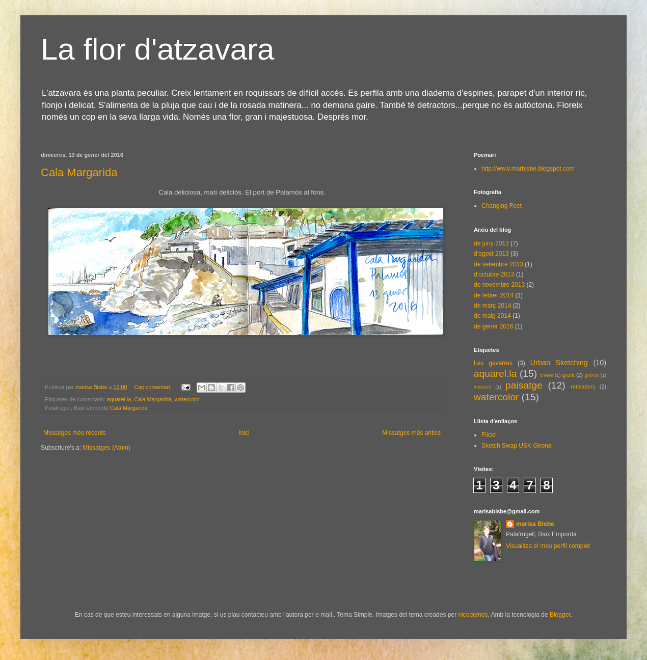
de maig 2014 (492, 315)
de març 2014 (492, 305)
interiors (482, 387)
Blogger (560, 614)
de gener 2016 (493, 326)
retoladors (583, 386)
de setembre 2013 (498, 264)
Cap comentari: (153, 387)
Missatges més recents (74, 432)
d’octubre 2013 (494, 274)
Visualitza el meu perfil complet (548, 545)
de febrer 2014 (494, 295)
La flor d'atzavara (157, 49)
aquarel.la (119, 399)
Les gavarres (493, 363)
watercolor (187, 399)
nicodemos (473, 614)
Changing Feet (501, 205)
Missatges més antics (411, 432)
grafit (568, 375)
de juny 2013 (491, 243)
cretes (546, 375)
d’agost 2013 (491, 253)
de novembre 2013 (499, 284)
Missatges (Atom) (106, 447)
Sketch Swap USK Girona (516, 445)
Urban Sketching (559, 363)
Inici (243, 432)
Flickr (488, 434)
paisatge (524, 385)
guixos (592, 375)
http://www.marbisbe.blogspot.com (528, 168)
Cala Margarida (79, 172)
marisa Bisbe (535, 524)
